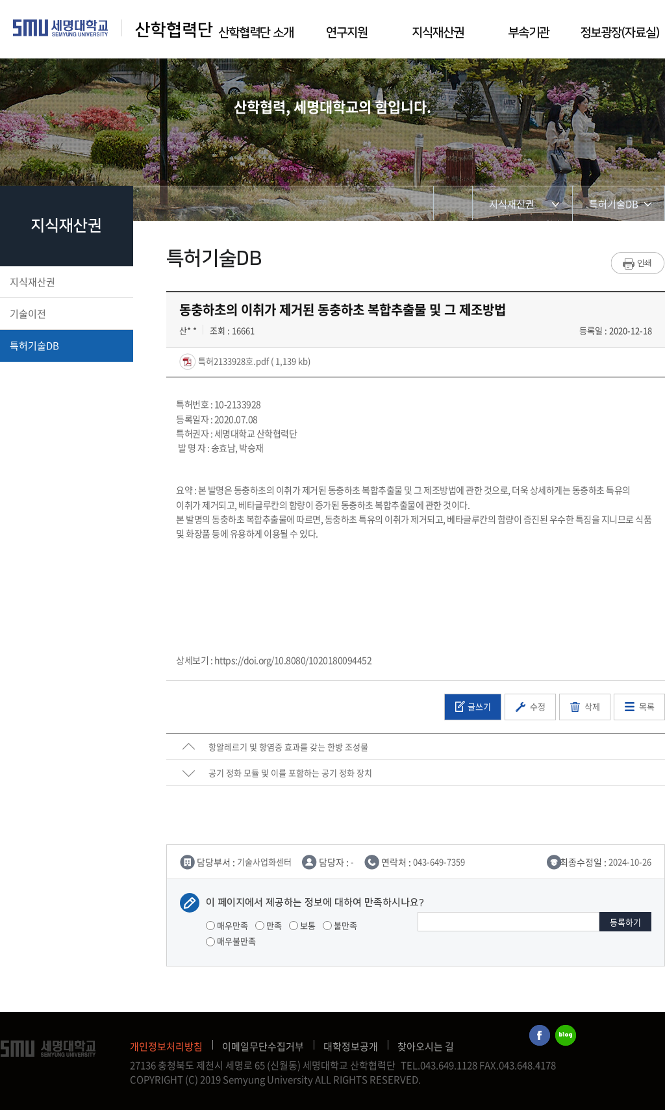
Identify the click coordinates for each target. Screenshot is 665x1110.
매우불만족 (231, 941)
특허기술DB (65, 345)
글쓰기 (479, 706)
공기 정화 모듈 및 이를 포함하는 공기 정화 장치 (290, 772)
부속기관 (528, 33)
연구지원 (347, 33)
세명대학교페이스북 (540, 1036)
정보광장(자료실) (619, 33)
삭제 (592, 706)
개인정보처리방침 (166, 1046)
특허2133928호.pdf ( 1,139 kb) (253, 361)
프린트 (638, 263)
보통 (302, 925)
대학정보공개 (350, 1046)
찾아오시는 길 (425, 1046)
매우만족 (227, 925)
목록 (647, 706)
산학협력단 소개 (256, 33)
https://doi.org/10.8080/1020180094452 (293, 659)
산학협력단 (174, 30)
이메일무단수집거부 (263, 1046)
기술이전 (65, 314)
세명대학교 (60, 27)
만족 (268, 925)
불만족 (340, 925)
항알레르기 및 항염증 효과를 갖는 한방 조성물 (288, 746)
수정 (538, 706)
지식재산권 (438, 33)
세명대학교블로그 (566, 1036)
